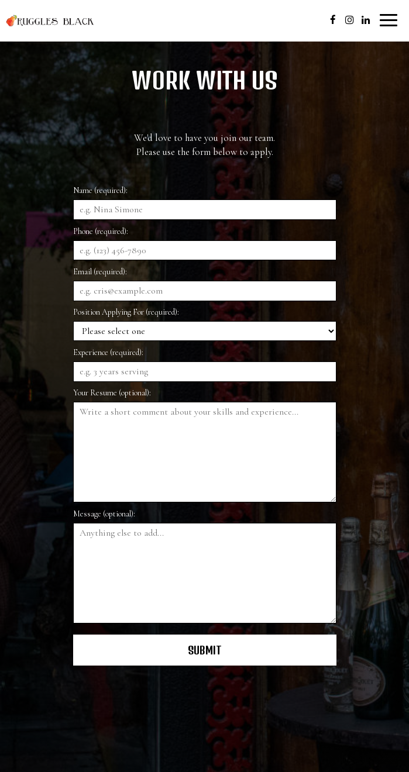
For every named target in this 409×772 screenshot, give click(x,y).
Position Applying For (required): (126, 312)
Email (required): (100, 272)
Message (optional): (104, 514)
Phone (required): (100, 231)
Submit (205, 650)
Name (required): (100, 190)
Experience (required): (108, 352)
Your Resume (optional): (112, 393)
